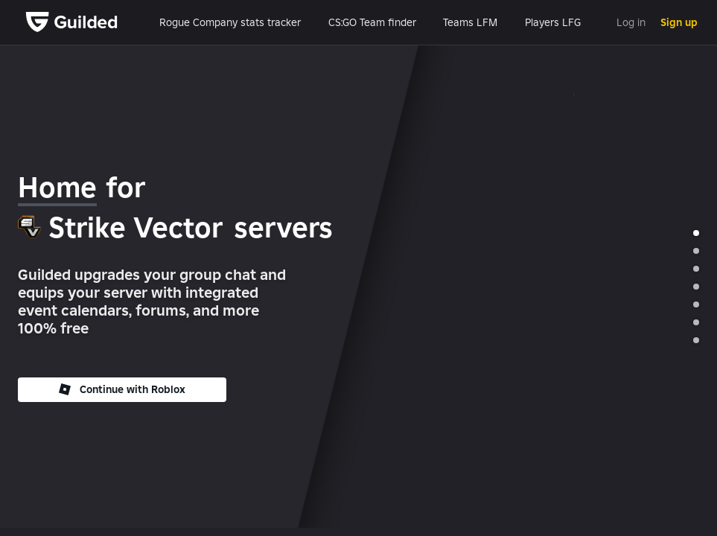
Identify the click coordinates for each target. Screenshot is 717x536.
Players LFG (553, 22)
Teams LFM (470, 22)
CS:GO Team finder (372, 22)
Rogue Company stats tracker (230, 22)
